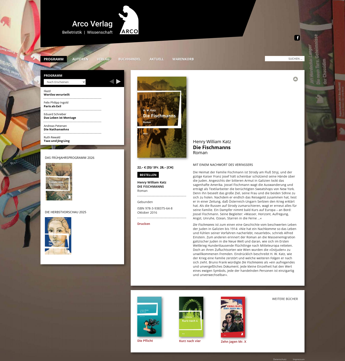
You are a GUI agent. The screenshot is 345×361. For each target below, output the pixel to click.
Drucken (143, 224)
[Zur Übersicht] (295, 79)
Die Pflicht (145, 341)
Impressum (299, 359)
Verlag (103, 59)
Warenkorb (183, 59)
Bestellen (148, 175)
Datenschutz (279, 359)
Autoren (80, 59)
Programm (54, 59)
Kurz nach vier (190, 341)
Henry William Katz (212, 141)
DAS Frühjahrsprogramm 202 (69, 158)
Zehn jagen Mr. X (233, 341)
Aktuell (157, 59)
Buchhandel (129, 59)
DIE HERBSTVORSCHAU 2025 (65, 212)
